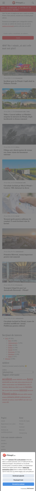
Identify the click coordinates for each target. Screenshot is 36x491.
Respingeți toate (18, 480)
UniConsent (30, 488)
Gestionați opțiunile (18, 476)
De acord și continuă (18, 484)
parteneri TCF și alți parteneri (17, 459)
